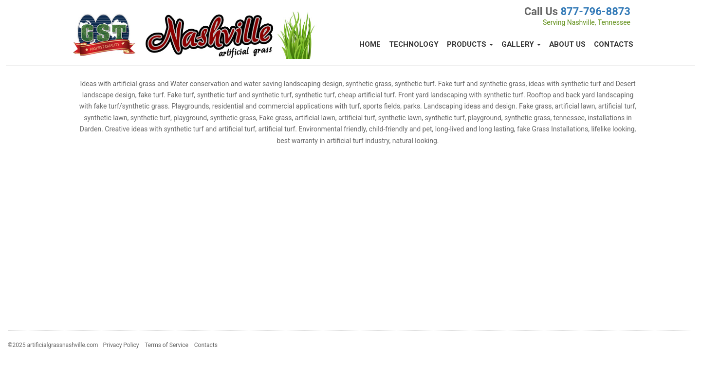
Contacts (613, 44)
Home (370, 44)
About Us (567, 44)
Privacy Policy (121, 345)
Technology (414, 44)
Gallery (521, 44)
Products (470, 44)
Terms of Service (166, 345)
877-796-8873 (595, 11)
